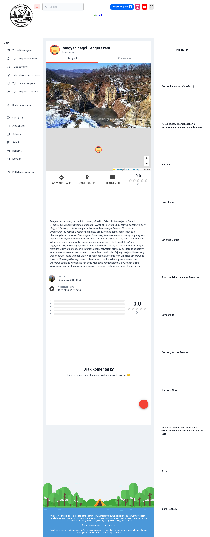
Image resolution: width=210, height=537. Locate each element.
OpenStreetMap (132, 169)
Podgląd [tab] (72, 60)
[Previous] (51, 95)
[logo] (21, 15)
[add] (143, 404)
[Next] (145, 95)
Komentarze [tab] (124, 58)
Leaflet (117, 169)
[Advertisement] (98, 202)
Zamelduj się (87, 179)
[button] (21, 134)
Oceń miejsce (113, 179)
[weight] (65, 7)
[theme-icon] (9, 50)
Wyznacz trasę (61, 179)
